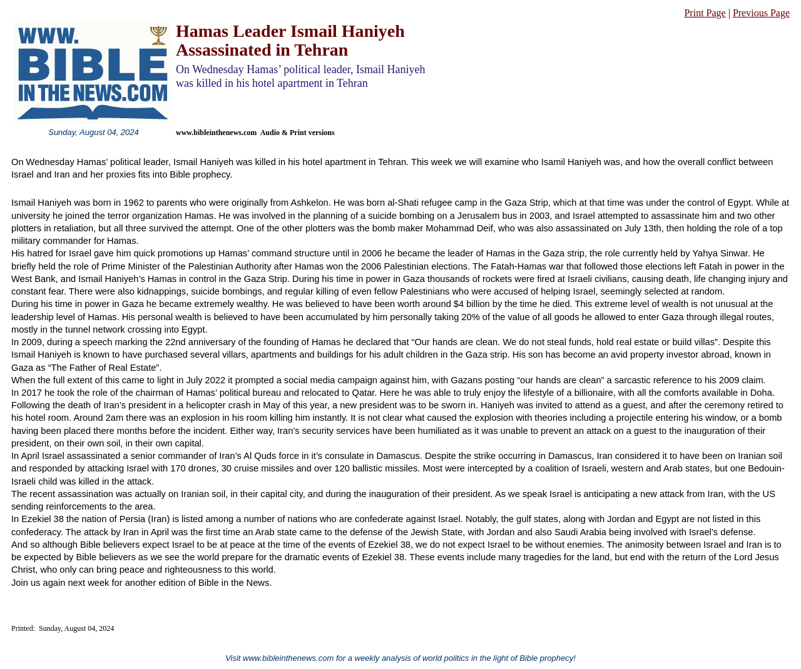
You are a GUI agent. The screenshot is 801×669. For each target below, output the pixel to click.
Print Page (704, 13)
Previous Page (761, 13)
